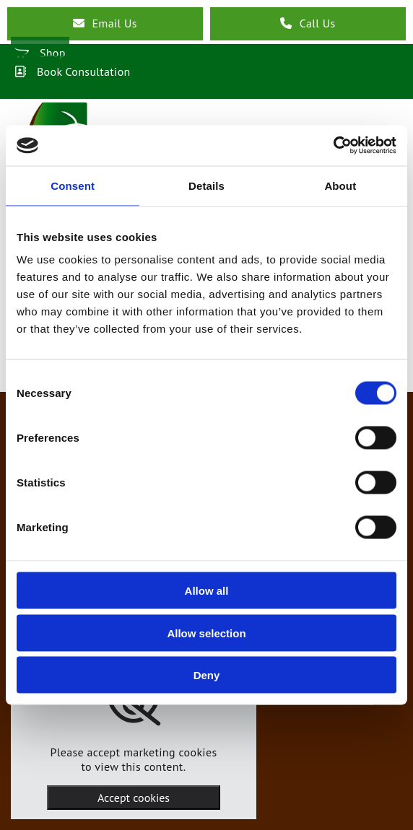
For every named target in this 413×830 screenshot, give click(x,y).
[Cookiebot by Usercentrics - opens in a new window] (333, 145)
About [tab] (340, 185)
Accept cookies (133, 797)
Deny (207, 675)
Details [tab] (206, 185)
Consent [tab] (73, 185)
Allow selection (206, 632)
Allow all (207, 591)
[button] (105, 23)
